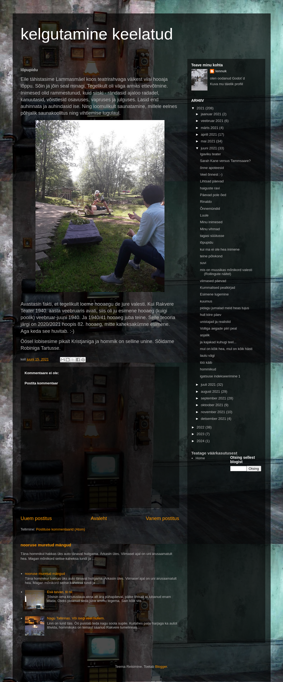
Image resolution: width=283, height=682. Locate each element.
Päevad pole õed (213, 195)
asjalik (205, 335)
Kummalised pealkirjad (217, 288)
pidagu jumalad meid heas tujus (224, 308)
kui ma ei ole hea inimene (219, 249)
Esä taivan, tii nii (59, 592)
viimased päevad (213, 281)
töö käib (206, 362)
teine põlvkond (211, 256)
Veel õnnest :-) (211, 174)
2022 (201, 427)
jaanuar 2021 (211, 114)
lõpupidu (206, 242)
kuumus (206, 301)
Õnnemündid (210, 209)
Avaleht (99, 518)
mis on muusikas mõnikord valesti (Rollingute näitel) (226, 272)
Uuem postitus (36, 518)
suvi (203, 263)
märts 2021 (210, 128)
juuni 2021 (209, 148)
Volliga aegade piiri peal (218, 328)
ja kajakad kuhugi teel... (218, 342)
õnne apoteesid (212, 168)
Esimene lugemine (214, 294)
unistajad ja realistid (215, 322)
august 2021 (211, 391)
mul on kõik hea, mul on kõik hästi (226, 349)
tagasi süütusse (212, 236)
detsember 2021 (214, 419)
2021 (201, 108)
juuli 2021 (209, 385)
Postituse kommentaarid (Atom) (60, 529)
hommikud (208, 369)
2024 (201, 441)
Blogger (161, 667)
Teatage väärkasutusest (214, 453)
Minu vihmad (210, 229)
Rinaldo (206, 202)
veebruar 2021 (212, 121)
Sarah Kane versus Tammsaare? (225, 161)
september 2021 (214, 398)
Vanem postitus (162, 518)
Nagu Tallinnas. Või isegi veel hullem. (76, 618)
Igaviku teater (210, 154)
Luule (204, 215)
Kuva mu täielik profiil (226, 84)
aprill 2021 (209, 134)
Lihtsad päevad (212, 181)
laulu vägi (207, 355)
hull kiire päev (210, 315)
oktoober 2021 (212, 405)
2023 (201, 434)
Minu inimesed (211, 222)
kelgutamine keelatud (97, 34)
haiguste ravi (210, 188)
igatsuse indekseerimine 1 (220, 376)
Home (200, 458)
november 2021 (213, 412)
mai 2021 (208, 141)
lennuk (221, 71)
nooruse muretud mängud (46, 545)
